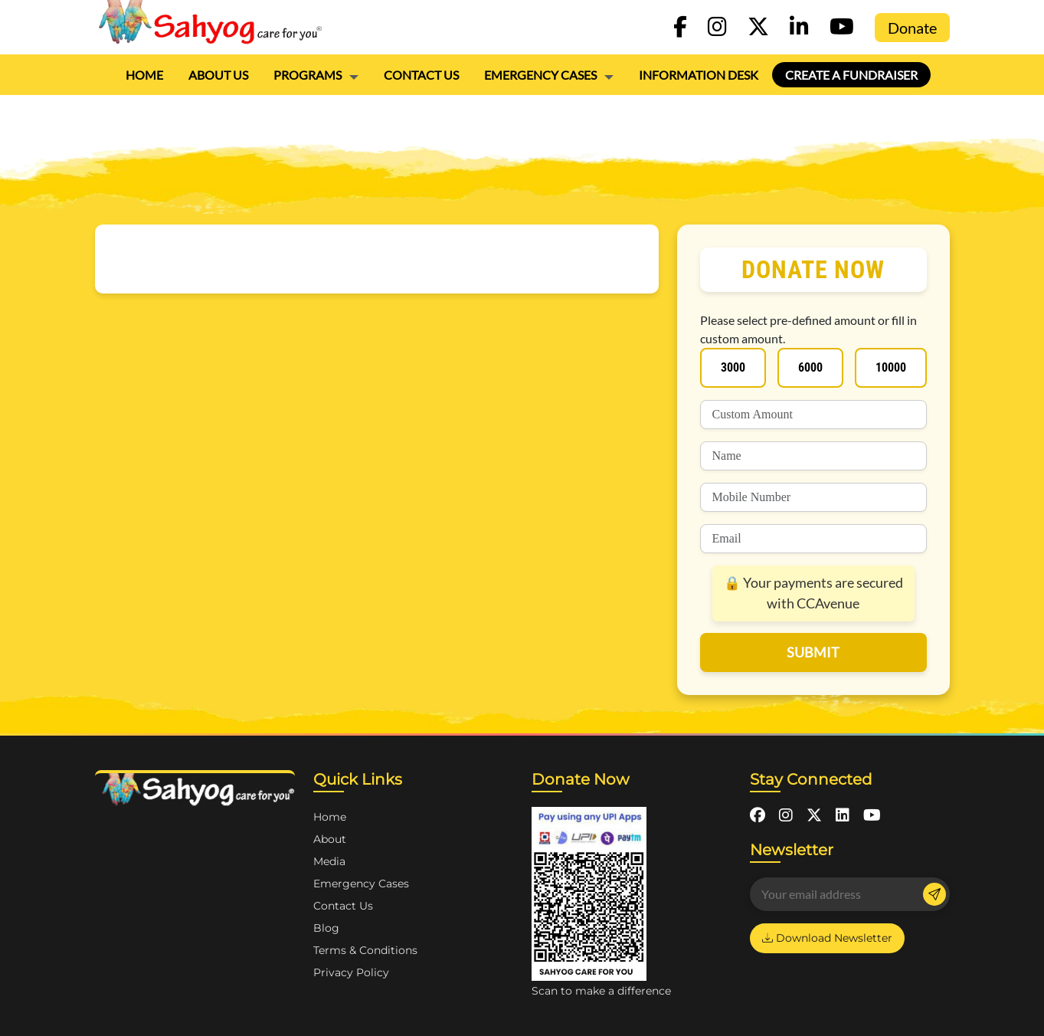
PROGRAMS (307, 74)
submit (813, 652)
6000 (810, 367)
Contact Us (421, 74)
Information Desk (698, 74)
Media (329, 861)
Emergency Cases (540, 74)
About (329, 839)
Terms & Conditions (365, 950)
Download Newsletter (827, 938)
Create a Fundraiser (851, 74)
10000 (890, 367)
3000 (733, 367)
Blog (326, 928)
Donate (912, 27)
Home (144, 74)
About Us (218, 74)
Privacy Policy (351, 972)
